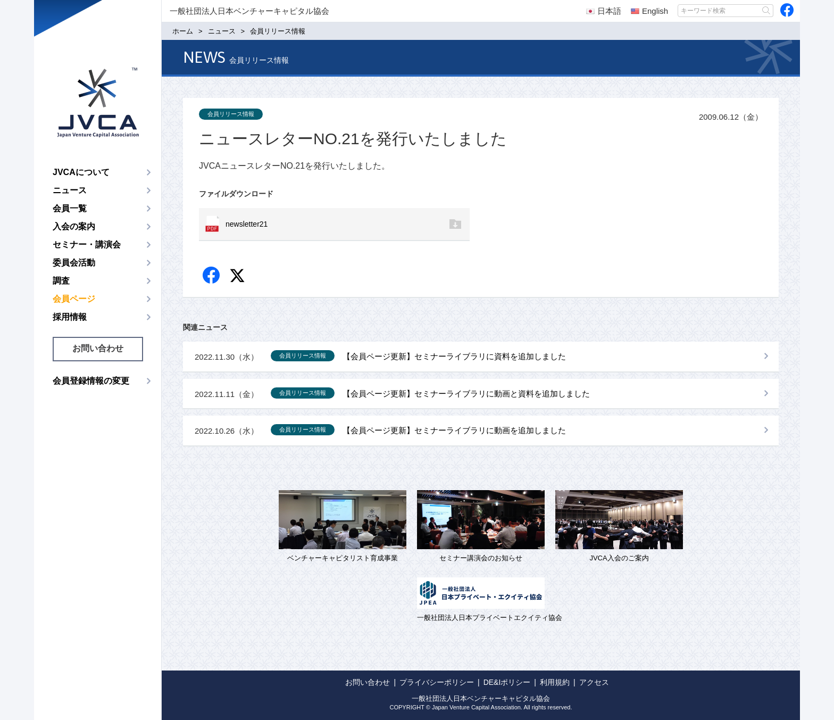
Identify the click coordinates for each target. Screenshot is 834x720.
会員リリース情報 (230, 114)
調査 (61, 280)
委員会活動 (74, 262)
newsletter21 (247, 224)
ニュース (70, 190)
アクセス (594, 682)
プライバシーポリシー (436, 682)
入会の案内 (74, 226)
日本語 (603, 10)
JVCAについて (81, 172)
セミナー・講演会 (87, 244)
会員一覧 (70, 208)
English (649, 10)
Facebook (212, 276)
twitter (238, 277)
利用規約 (555, 682)
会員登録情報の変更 (91, 380)
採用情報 (70, 316)
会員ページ (74, 298)
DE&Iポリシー (507, 682)
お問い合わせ (97, 348)
